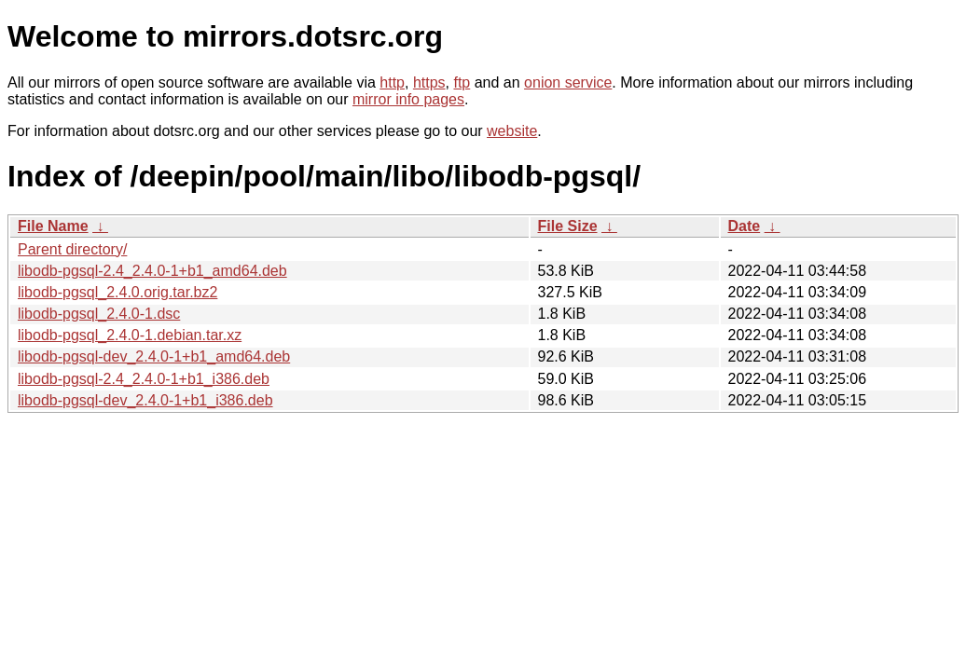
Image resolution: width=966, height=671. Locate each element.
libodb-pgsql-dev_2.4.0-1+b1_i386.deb (145, 400)
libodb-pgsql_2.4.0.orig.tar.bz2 (117, 292)
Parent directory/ (72, 249)
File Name (53, 226)
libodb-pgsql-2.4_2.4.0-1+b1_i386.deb (143, 379)
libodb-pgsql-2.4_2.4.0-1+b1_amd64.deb (152, 271)
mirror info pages (408, 99)
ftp (461, 82)
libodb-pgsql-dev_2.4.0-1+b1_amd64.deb (154, 356)
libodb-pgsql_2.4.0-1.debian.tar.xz (130, 335)
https (429, 82)
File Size (568, 226)
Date (744, 226)
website (512, 131)
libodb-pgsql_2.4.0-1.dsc (99, 314)
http (392, 82)
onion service (568, 82)
